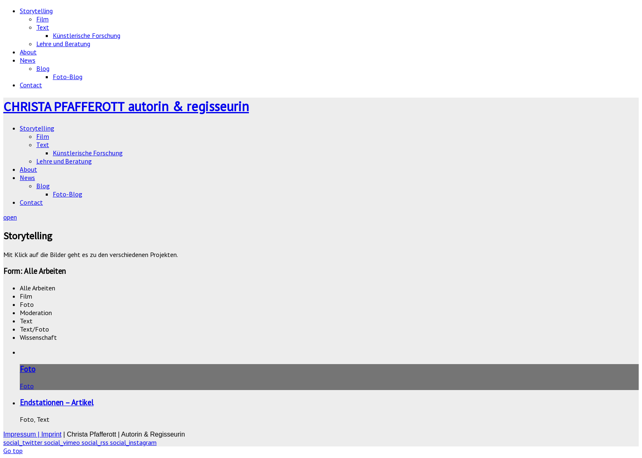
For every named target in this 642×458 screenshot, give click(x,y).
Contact (31, 85)
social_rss (96, 442)
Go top (13, 450)
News (27, 60)
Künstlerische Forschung (86, 35)
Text (42, 27)
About (28, 52)
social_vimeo (63, 442)
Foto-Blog (67, 76)
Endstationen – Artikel (57, 402)
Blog (42, 68)
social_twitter (23, 442)
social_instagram (133, 442)
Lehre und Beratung (63, 44)
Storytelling (36, 11)
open (10, 217)
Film (42, 19)
